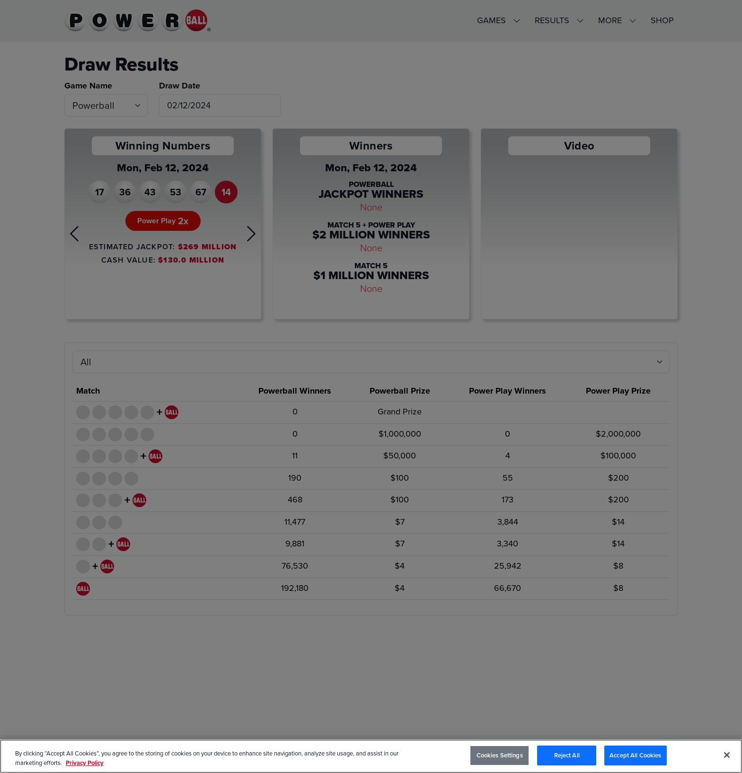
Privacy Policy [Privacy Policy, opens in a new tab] (85, 762)
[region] (371, 756)
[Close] (726, 755)
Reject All (567, 755)
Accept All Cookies (635, 755)
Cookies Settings (500, 755)
